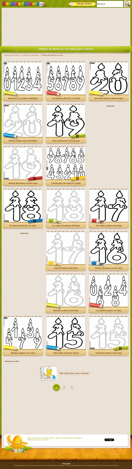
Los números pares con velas (108, 311)
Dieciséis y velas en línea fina (65, 311)
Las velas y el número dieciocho (66, 226)
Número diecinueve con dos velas (23, 183)
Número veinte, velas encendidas (23, 141)
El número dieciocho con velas (23, 226)
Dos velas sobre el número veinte (108, 98)
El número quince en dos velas (109, 353)
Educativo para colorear (76, 373)
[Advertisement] (66, 26)
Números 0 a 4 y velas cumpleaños (23, 98)
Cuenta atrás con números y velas (66, 183)
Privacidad (66, 464)
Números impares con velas (23, 353)
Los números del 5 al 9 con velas (66, 98)
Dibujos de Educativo (31, 55)
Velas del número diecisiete (66, 268)
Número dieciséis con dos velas (108, 268)
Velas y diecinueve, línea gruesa (66, 141)
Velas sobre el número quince (66, 353)
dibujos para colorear (12, 55)
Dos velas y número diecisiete (109, 226)
